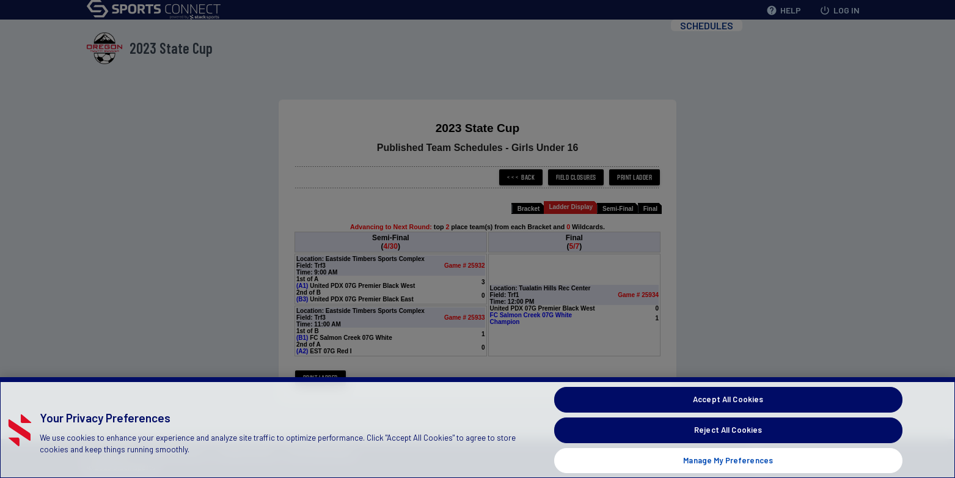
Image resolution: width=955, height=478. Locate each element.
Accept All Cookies (728, 414)
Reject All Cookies (728, 444)
